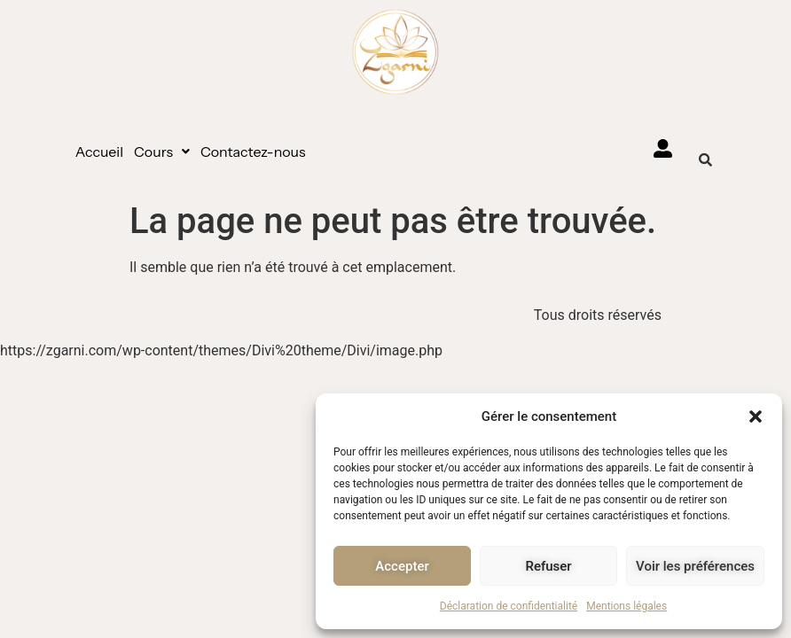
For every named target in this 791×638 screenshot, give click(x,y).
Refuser (548, 566)
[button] (755, 416)
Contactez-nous (253, 151)
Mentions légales (626, 606)
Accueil (99, 151)
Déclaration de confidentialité (508, 606)
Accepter (401, 566)
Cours (162, 151)
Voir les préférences (695, 566)
